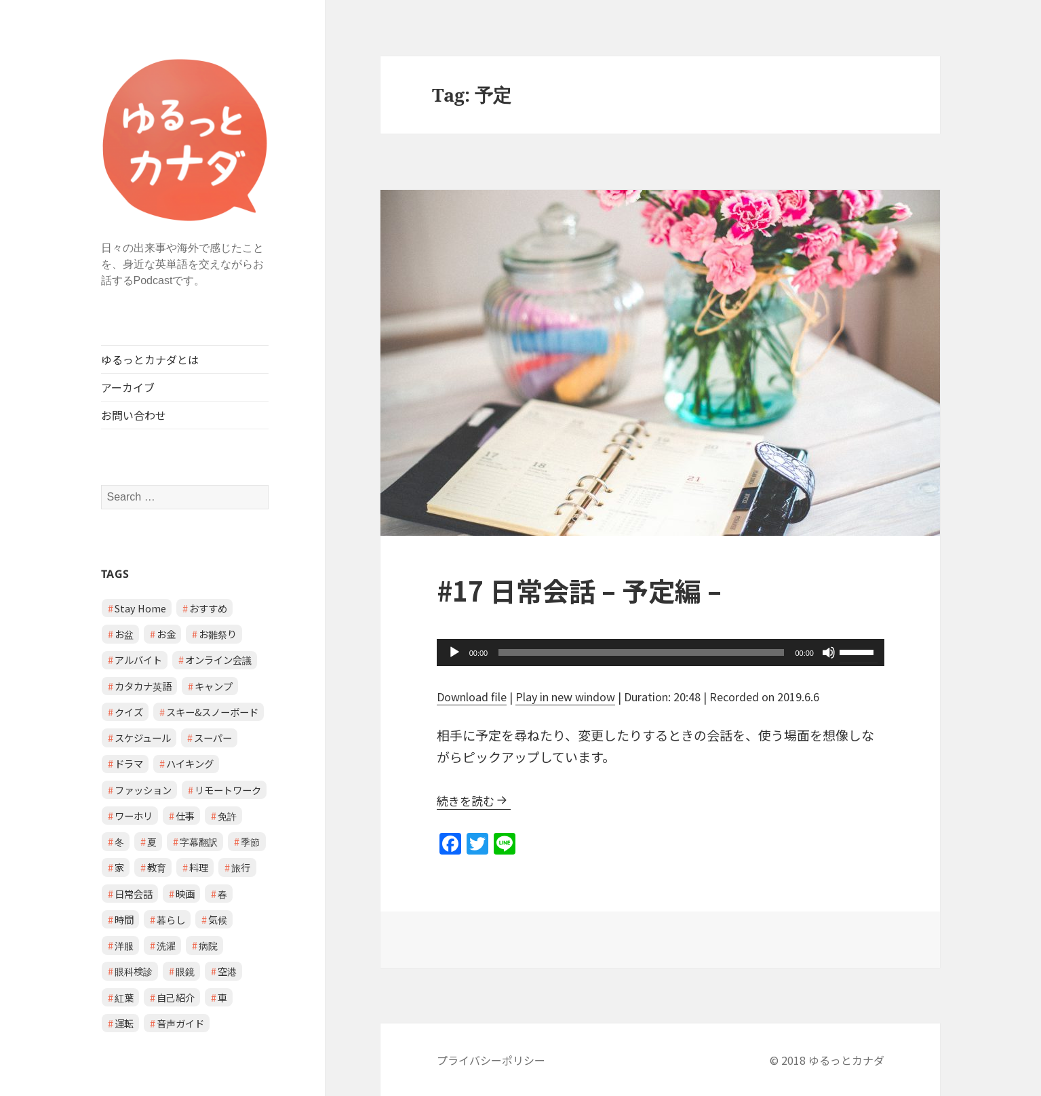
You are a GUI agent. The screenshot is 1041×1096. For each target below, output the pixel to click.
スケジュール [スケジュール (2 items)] (143, 737)
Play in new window (565, 696)
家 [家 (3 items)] (119, 867)
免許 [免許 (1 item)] (227, 815)
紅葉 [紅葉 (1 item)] (124, 997)
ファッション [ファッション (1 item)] (143, 790)
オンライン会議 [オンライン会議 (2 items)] (218, 659)
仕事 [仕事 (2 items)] (185, 815)
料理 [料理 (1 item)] (198, 867)
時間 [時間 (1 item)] (124, 919)
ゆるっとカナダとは (150, 359)
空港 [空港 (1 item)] (227, 971)
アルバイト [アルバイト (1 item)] (138, 659)
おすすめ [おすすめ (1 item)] (208, 608)
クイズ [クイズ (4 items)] (129, 712)
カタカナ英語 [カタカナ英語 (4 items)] (143, 686)
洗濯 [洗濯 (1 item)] (166, 945)
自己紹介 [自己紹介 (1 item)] (176, 997)
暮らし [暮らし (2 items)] (171, 919)
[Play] (454, 652)
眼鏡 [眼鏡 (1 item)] (185, 971)
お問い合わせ (133, 415)
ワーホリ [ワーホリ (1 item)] (134, 815)
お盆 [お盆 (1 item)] (124, 634)
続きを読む (465, 800)
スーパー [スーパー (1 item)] (213, 737)
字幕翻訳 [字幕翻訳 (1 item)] (199, 841)
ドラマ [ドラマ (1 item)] (129, 763)
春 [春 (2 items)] (222, 893)
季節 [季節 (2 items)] (250, 841)
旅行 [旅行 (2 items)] (240, 867)
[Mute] (829, 652)
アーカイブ (128, 387)
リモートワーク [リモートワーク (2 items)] (228, 790)
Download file (472, 696)
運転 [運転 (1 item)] (124, 1023)
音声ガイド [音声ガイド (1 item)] (180, 1023)
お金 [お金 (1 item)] (166, 634)
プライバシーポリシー (491, 1060)
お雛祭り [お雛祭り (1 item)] (218, 634)
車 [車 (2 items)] (222, 997)
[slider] (641, 652)
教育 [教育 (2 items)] (156, 867)
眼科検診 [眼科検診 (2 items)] (134, 971)
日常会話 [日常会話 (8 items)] (134, 893)
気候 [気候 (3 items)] (217, 919)
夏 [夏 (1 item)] (152, 841)
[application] (660, 652)
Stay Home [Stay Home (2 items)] (140, 608)
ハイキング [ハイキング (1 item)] (190, 763)
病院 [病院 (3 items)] (208, 945)
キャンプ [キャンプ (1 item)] (214, 686)
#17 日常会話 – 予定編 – (579, 590)
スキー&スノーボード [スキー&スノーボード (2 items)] (212, 712)
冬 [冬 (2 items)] (119, 841)
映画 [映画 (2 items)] (185, 893)
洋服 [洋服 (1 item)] (124, 945)
